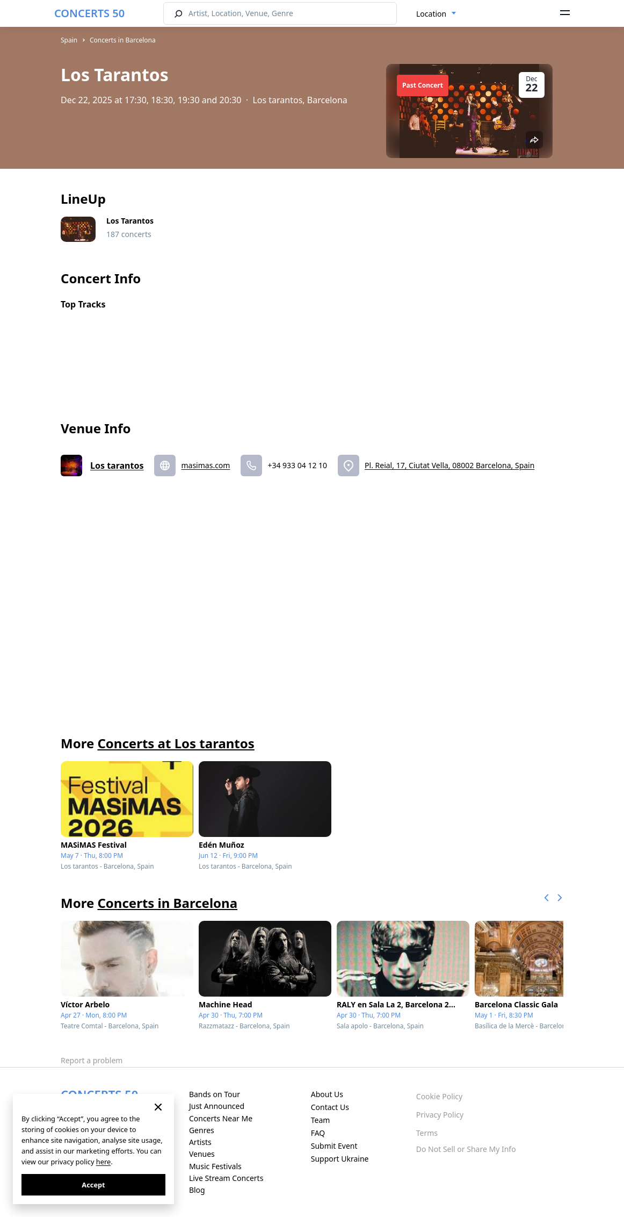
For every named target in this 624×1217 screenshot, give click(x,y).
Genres (201, 1130)
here (103, 1161)
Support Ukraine (340, 1159)
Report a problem (91, 1060)
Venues (202, 1154)
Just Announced (216, 1106)
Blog (197, 1190)
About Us (327, 1094)
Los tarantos (116, 465)
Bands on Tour (214, 1094)
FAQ (318, 1133)
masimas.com (205, 465)
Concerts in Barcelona (123, 40)
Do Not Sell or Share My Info (466, 1149)
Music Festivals (215, 1166)
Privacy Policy (439, 1114)
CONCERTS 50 (89, 13)
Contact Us (330, 1107)
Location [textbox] (431, 14)
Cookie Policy (439, 1096)
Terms (427, 1133)
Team (320, 1120)
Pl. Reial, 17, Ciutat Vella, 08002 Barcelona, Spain (449, 465)
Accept (93, 1185)
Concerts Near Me (220, 1118)
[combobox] (436, 14)
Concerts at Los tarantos (175, 743)
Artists (200, 1142)
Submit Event (334, 1146)
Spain (69, 40)
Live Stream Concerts (226, 1178)
